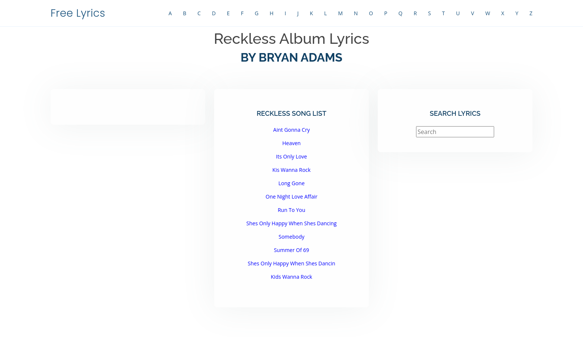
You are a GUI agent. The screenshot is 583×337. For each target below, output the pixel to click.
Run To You (291, 209)
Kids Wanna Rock (291, 276)
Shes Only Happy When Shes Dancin (291, 263)
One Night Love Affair (291, 196)
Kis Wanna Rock (292, 169)
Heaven (291, 143)
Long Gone (291, 183)
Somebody (291, 236)
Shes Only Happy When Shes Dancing (292, 223)
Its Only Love (291, 156)
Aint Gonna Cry (291, 129)
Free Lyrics (78, 13)
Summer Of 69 (291, 249)
